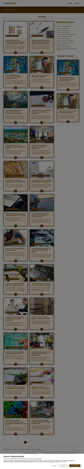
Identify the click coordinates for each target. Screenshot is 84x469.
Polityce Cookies (63, 461)
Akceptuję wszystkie (75, 465)
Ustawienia (54, 465)
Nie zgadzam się (63, 465)
